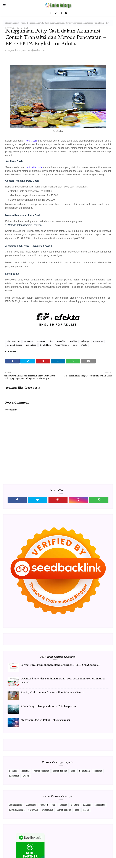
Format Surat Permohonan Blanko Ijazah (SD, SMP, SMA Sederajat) (60, 664)
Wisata (84, 345)
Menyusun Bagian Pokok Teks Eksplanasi (45, 719)
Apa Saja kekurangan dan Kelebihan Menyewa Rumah (53, 692)
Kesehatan (98, 341)
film (51, 341)
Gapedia (61, 341)
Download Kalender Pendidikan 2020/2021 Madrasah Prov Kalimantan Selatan (63, 680)
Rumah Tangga (62, 345)
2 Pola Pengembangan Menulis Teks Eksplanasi (49, 706)
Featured (41, 341)
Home (8, 23)
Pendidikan (45, 345)
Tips (75, 345)
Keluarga (85, 341)
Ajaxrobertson (19, 23)
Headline (73, 341)
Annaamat (28, 341)
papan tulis (31, 345)
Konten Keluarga (14, 345)
